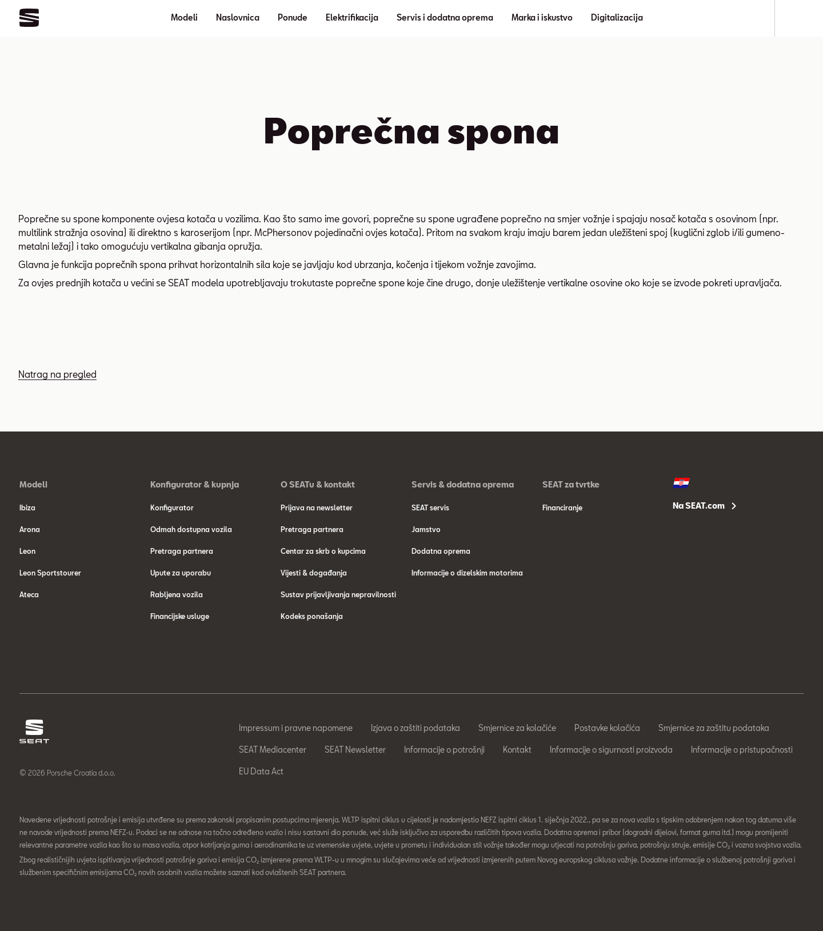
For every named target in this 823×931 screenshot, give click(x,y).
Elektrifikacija (352, 17)
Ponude (292, 17)
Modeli (184, 17)
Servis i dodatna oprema (445, 17)
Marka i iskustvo (542, 17)
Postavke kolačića (607, 728)
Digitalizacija (617, 17)
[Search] (798, 18)
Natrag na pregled (57, 374)
